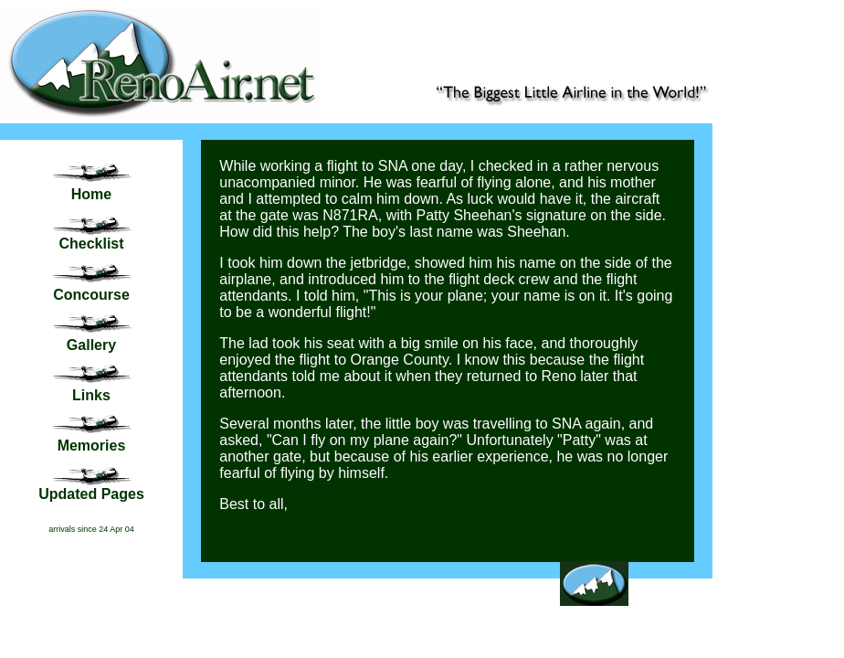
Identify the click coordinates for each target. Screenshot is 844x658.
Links (91, 395)
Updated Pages (91, 494)
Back (593, 613)
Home (91, 194)
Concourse (91, 294)
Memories (92, 445)
